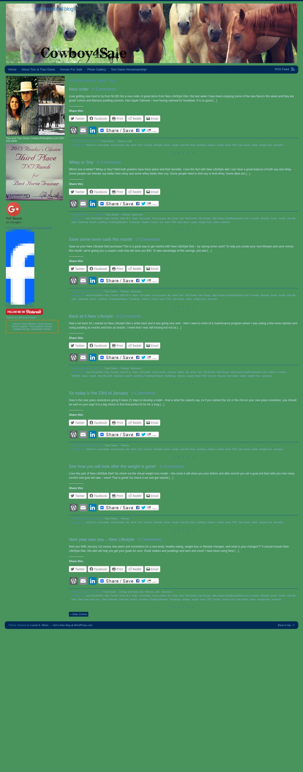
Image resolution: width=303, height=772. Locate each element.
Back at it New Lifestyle (91, 316)
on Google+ (14, 222)
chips (135, 218)
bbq (107, 218)
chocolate (103, 145)
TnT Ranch (14, 218)
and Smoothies (94, 218)
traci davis (244, 145)
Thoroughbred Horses (40, 326)
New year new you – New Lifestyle (101, 539)
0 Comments (104, 89)
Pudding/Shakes (118, 222)
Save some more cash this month (100, 239)
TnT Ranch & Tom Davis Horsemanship (29, 228)
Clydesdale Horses (41, 329)
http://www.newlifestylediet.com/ (230, 218)
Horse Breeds (29, 324)
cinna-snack (118, 145)
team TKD (231, 145)
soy (161, 222)
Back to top (284, 625)
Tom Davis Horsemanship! (129, 69)
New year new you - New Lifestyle (97, 599)
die (127, 145)
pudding (201, 145)
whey (216, 222)
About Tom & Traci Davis (38, 69)
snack (220, 145)
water (255, 145)
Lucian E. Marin (39, 625)
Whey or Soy (81, 162)
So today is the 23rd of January (98, 393)
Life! (129, 141)
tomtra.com (228, 599)
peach (93, 222)
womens (278, 145)
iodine (272, 372)
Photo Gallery (96, 69)
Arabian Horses (21, 329)
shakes (211, 145)
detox (181, 372)
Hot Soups (205, 218)
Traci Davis (21, 9)
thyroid (221, 375)
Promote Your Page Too (19, 306)
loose (167, 145)
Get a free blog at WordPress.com (73, 625)
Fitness (121, 141)
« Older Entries (78, 614)
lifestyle (158, 145)
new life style (187, 145)
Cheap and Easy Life (131, 591)
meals (175, 145)
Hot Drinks (191, 218)
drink (134, 145)
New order (79, 89)
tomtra (216, 599)
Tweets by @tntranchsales (21, 317)
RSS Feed (282, 69)
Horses (16, 324)
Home (12, 69)
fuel (140, 145)
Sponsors (137, 214)
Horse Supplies (20, 326)
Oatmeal (83, 222)
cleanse (171, 372)
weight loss (265, 145)
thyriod (212, 375)
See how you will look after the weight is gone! (112, 466)
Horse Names (44, 324)
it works (148, 145)
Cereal (114, 218)
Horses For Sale (71, 69)
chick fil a (91, 145)
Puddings (134, 222)
